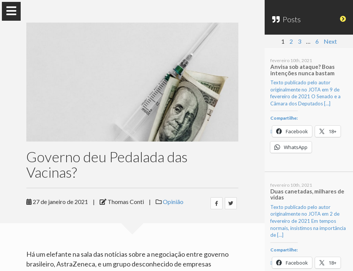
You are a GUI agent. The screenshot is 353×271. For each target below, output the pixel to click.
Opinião (173, 201)
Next (330, 41)
